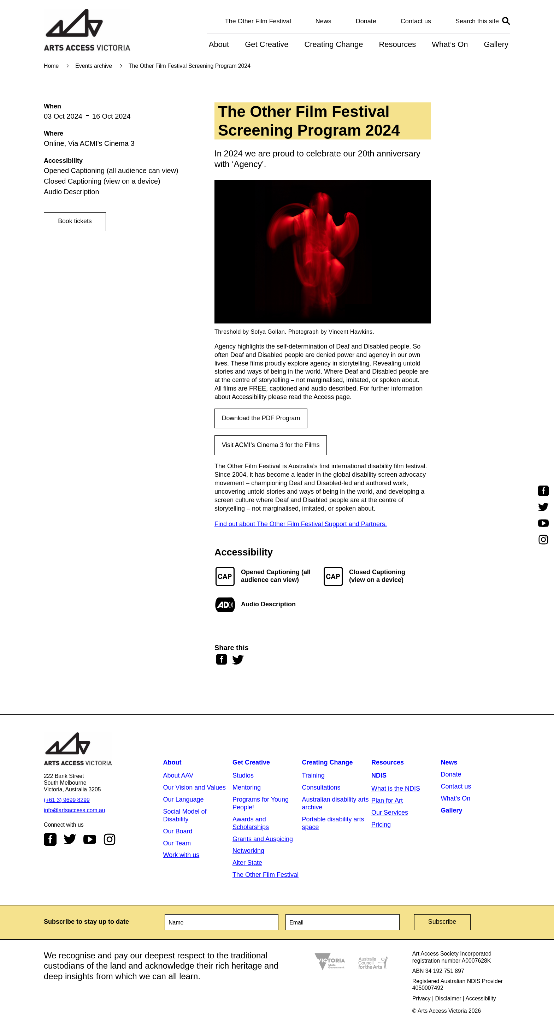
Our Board (178, 831)
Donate (366, 21)
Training (313, 776)
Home (51, 66)
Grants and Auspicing (262, 839)
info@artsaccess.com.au (74, 811)
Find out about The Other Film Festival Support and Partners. (300, 524)
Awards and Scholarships (250, 823)
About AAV (178, 776)
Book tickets (75, 221)
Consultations (321, 788)
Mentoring (246, 788)
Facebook (50, 840)
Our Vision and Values (194, 788)
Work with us (181, 855)
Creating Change (333, 44)
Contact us (416, 21)
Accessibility (481, 999)
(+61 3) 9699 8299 (67, 801)
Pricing (381, 824)
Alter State (247, 863)
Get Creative (266, 44)
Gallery (496, 44)
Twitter (70, 840)
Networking (248, 851)
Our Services (389, 812)
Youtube (89, 840)
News (323, 21)
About (219, 44)
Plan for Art (387, 801)
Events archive (93, 66)
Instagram (109, 840)
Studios (243, 776)
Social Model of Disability (185, 815)
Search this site (477, 21)
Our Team (177, 843)
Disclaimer (448, 999)
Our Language (183, 800)
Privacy (421, 999)
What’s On (450, 44)
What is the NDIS (395, 789)
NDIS (379, 776)
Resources (397, 44)
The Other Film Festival (258, 21)
